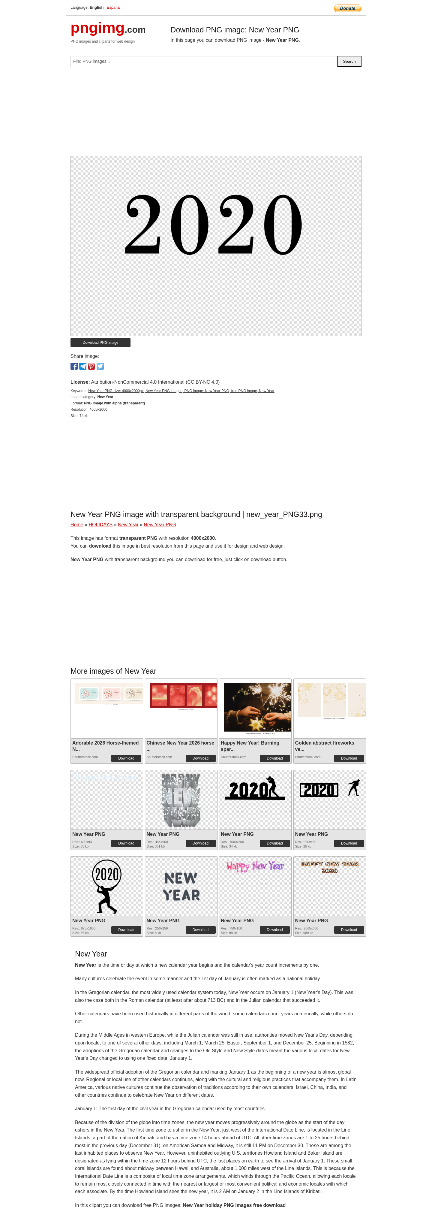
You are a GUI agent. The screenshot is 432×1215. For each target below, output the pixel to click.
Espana (113, 7)
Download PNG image (100, 342)
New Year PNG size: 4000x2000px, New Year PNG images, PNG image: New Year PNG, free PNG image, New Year (181, 391)
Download (126, 758)
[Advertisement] (216, 114)
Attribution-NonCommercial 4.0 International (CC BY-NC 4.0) (155, 382)
